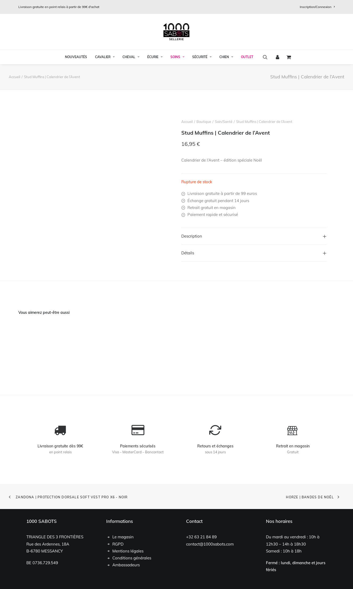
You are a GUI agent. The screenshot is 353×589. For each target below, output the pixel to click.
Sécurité (201, 57)
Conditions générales (131, 557)
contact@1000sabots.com (210, 543)
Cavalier (104, 57)
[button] (267, 57)
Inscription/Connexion (317, 7)
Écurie (154, 57)
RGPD (118, 543)
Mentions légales (127, 550)
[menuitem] (317, 7)
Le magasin (123, 536)
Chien (226, 57)
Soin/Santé (223, 121)
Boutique (203, 121)
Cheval (130, 57)
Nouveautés (76, 57)
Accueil (14, 77)
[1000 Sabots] (176, 31)
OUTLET (247, 57)
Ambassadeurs (126, 564)
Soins (177, 57)
